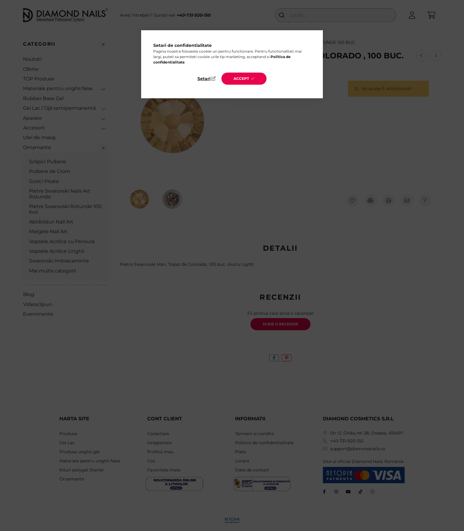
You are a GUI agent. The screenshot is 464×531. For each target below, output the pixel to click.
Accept (241, 78)
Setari (203, 78)
